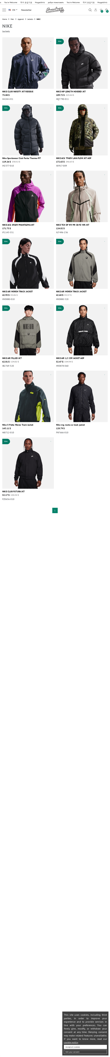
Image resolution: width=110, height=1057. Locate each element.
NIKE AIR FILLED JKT (12, 358)
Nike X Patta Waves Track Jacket (17, 424)
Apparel (21, 19)
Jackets (30, 19)
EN (14, 10)
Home (4, 19)
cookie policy (71, 1042)
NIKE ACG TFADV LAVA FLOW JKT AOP (73, 158)
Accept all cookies (73, 1047)
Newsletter (26, 10)
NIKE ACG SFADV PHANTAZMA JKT (18, 224)
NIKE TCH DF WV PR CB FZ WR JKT (72, 224)
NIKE (38, 19)
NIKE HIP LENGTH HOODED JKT (71, 91)
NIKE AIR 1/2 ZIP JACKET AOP (70, 358)
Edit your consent (72, 1052)
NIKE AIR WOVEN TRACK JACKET (17, 291)
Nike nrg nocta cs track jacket (70, 424)
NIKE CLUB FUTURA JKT (13, 491)
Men (12, 19)
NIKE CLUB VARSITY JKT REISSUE (17, 91)
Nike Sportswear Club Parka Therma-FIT (21, 158)
